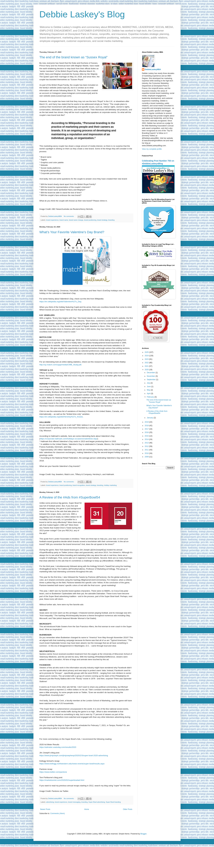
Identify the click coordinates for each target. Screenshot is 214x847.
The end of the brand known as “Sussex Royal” (73, 57)
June (149, 386)
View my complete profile (152, 149)
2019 (147, 422)
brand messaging (74, 802)
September (151, 380)
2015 (147, 436)
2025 (147, 352)
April (149, 393)
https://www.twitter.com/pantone (53, 772)
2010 (147, 453)
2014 (147, 439)
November (151, 376)
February (150, 397)
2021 (147, 366)
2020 (147, 370)
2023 (147, 359)
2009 (147, 457)
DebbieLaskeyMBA (153, 69)
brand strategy (102, 220)
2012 (147, 446)
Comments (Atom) (57, 813)
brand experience (52, 220)
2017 (147, 429)
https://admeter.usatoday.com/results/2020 (57, 747)
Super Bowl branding (113, 802)
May (149, 390)
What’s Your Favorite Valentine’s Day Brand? (71, 232)
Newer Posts (45, 809)
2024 (147, 356)
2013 (147, 443)
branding (111, 220)
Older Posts (127, 809)
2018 (147, 426)
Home (86, 809)
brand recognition (79, 485)
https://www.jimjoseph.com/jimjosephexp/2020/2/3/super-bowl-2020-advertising (73, 755)
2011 (147, 450)
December (151, 373)
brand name (63, 220)
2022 (147, 363)
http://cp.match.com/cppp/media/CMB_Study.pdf (60, 365)
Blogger (143, 834)
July (149, 383)
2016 (147, 432)
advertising (50, 802)
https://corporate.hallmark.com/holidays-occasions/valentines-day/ (68, 439)
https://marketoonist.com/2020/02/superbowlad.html (61, 780)
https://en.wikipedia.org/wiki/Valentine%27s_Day (60, 301)
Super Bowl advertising (96, 802)
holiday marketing (110, 485)
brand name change (76, 220)
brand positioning (90, 220)
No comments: (69, 216)
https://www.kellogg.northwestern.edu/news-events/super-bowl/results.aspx (71, 764)
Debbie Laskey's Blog (82, 14)
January (150, 418)
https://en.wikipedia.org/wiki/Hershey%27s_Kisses (61, 417)
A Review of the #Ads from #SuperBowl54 (69, 497)
